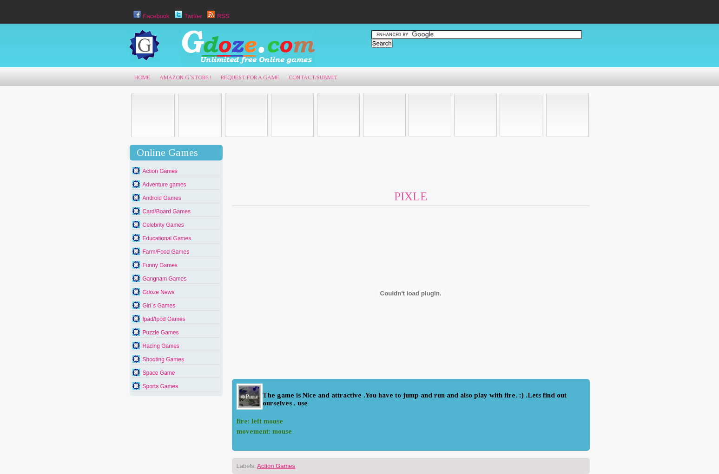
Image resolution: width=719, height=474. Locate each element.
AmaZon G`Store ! (185, 77)
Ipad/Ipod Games (164, 319)
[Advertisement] (401, 165)
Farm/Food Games (166, 252)
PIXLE (410, 196)
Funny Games (160, 265)
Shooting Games (163, 359)
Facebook (150, 16)
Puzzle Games (161, 332)
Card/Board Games (167, 211)
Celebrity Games (163, 225)
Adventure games (164, 184)
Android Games (162, 198)
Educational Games (167, 238)
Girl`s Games (159, 305)
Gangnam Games (165, 278)
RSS (217, 16)
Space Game (159, 373)
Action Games (160, 171)
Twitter (187, 16)
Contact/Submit (313, 77)
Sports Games (160, 386)
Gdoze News (159, 292)
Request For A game (250, 77)
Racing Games (161, 346)
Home (142, 77)
